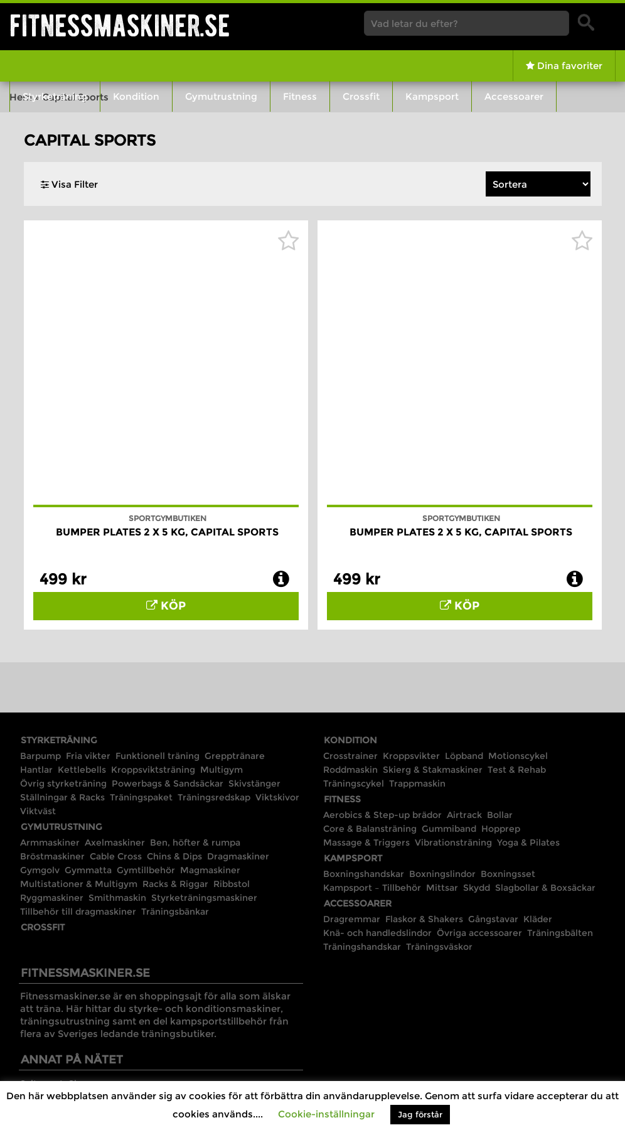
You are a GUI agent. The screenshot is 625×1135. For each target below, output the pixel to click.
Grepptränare (235, 755)
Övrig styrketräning (63, 783)
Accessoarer (513, 96)
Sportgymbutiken (167, 518)
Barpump (40, 755)
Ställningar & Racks (62, 797)
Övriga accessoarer (479, 933)
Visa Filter (69, 184)
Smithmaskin (117, 897)
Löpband (464, 755)
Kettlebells (82, 769)
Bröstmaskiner (52, 856)
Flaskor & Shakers (424, 919)
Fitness (300, 96)
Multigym (221, 769)
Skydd (476, 887)
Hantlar (36, 769)
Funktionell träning (157, 755)
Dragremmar (351, 919)
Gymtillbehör (146, 870)
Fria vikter (88, 755)
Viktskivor (277, 797)
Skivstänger (254, 783)
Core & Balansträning (370, 828)
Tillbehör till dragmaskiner (78, 911)
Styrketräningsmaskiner (204, 897)
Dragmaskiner (238, 856)
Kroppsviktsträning (153, 769)
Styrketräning (55, 96)
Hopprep (500, 828)
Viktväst (38, 811)
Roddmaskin (350, 769)
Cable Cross (116, 856)
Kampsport (432, 96)
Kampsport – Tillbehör (372, 887)
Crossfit (361, 96)
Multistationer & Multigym (78, 884)
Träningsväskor (439, 946)
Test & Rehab (517, 769)
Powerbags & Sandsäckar (167, 783)
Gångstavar (493, 919)
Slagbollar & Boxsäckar (545, 887)
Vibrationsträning (453, 842)
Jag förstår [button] (420, 1114)
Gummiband (449, 828)
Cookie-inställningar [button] (326, 1114)
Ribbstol (231, 884)
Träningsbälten (560, 933)
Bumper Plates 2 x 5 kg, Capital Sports (167, 532)
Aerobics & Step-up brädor (382, 814)
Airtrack (464, 814)
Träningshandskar (362, 946)
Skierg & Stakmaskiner (433, 769)
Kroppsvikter (411, 755)
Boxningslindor (442, 873)
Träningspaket (141, 797)
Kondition (136, 96)
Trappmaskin (417, 783)
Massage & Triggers (366, 842)
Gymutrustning (221, 96)
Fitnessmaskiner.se (119, 25)
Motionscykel (518, 755)
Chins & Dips (174, 856)
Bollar (500, 814)
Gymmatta (88, 870)
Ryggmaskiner (51, 897)
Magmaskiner (210, 870)
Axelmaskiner (115, 842)
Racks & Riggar (175, 884)
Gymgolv (40, 870)
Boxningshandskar (363, 873)
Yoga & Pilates (528, 842)
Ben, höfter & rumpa (195, 842)
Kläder (537, 919)
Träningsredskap (214, 797)
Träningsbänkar (175, 911)
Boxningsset (508, 873)
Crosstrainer (350, 755)
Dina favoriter (564, 66)
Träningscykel (353, 783)
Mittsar (442, 887)
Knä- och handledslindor (377, 933)
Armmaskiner (50, 842)
